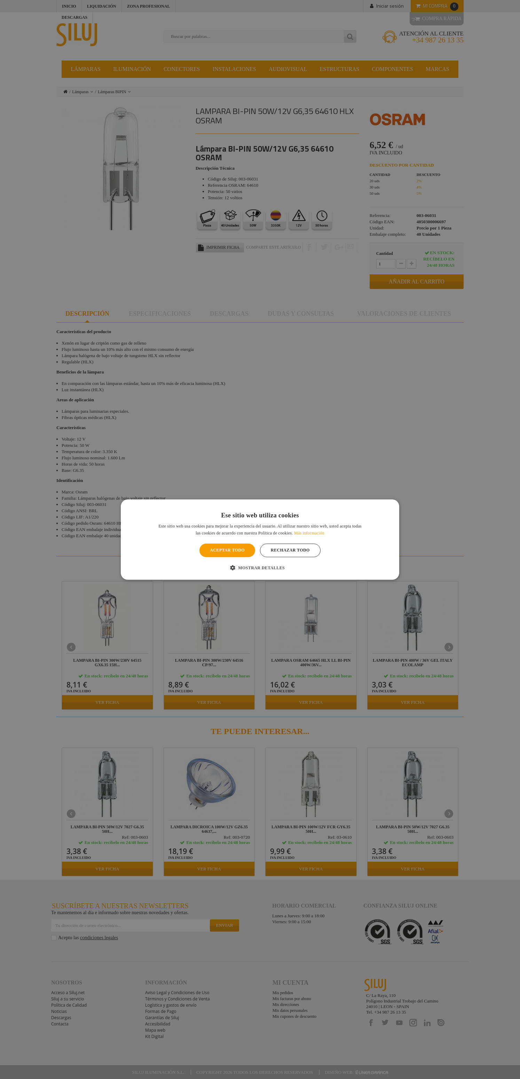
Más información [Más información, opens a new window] (309, 533)
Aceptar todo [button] (227, 550)
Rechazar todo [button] (290, 550)
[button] (260, 567)
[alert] (260, 539)
